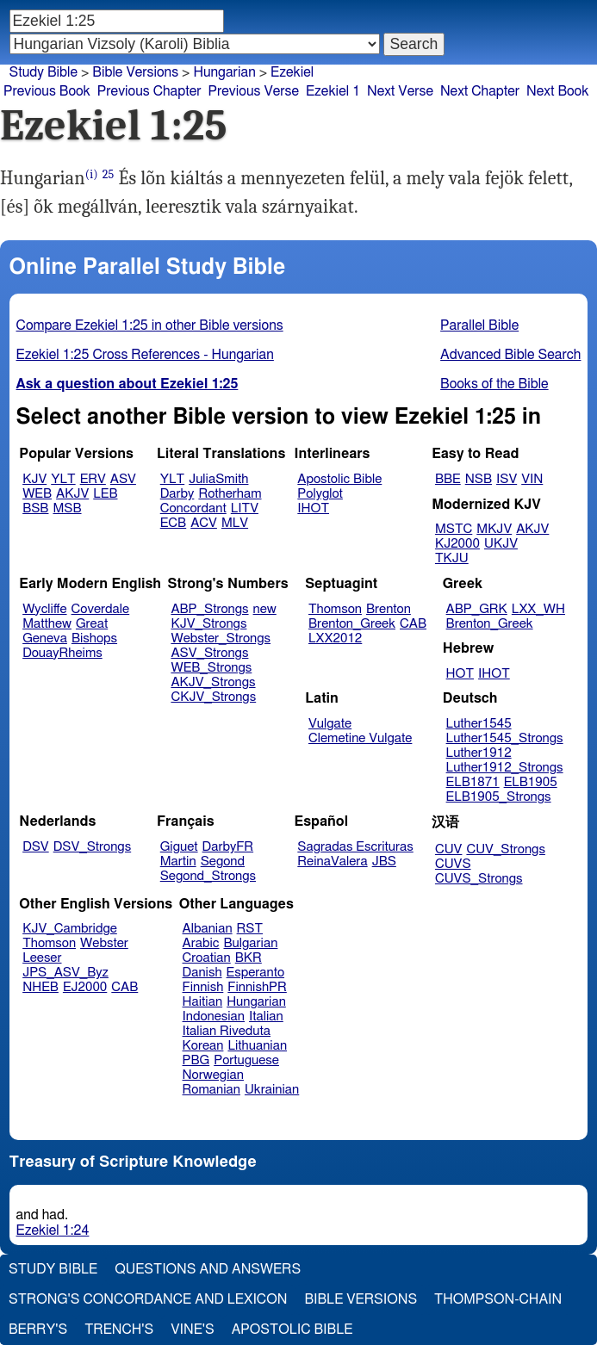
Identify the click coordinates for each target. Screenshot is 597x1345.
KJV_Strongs (208, 623)
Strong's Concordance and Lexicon (148, 1299)
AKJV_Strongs (213, 682)
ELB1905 (530, 782)
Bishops (94, 638)
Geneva (44, 638)
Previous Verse (253, 91)
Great (92, 623)
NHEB (40, 987)
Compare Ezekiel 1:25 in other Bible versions (149, 325)
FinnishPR (257, 987)
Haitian (203, 1001)
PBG (196, 1060)
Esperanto (256, 972)
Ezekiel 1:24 (53, 1230)
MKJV (494, 529)
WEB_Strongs (211, 667)
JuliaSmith (218, 479)
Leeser (41, 957)
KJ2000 (457, 543)
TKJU (452, 558)
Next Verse (400, 91)
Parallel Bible (479, 325)
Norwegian (213, 1075)
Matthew (47, 623)
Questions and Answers (208, 1269)
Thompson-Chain (498, 1299)
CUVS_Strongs (479, 878)
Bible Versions (135, 72)
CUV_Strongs (505, 849)
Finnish (203, 987)
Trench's (118, 1329)
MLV (234, 523)
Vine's (192, 1329)
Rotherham (229, 493)
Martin (178, 861)
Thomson (335, 609)
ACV (203, 523)
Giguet (179, 846)
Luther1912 (479, 753)
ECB (173, 523)
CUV (449, 849)
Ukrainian (272, 1089)
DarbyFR (228, 846)
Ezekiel (292, 72)
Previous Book (46, 91)
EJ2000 (85, 987)
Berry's (38, 1329)
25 (109, 174)
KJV (34, 479)
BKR (248, 957)
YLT (63, 479)
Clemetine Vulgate (360, 738)
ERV (93, 479)
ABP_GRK (476, 609)
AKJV (72, 493)
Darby (177, 493)
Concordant (193, 508)
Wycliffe (44, 609)
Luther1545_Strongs (504, 738)
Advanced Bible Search (510, 355)
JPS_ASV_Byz (65, 972)
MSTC (453, 529)
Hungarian (224, 72)
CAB (413, 623)
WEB (37, 493)
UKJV (501, 543)
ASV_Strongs (209, 653)
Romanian (211, 1089)
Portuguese (246, 1060)
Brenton (388, 609)
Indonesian (214, 1016)
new (265, 609)
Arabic (201, 943)
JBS (384, 861)
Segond (223, 861)
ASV (123, 479)
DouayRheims (62, 653)
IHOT (313, 508)
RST (250, 928)
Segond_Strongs (208, 876)
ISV (506, 479)
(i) (91, 174)
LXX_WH (538, 609)
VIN (532, 479)
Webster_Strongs (221, 638)
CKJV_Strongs (213, 697)
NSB (478, 479)
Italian (266, 1016)
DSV (35, 846)
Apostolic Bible (292, 1329)
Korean (203, 1045)
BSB (35, 508)
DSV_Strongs (92, 846)
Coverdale (101, 609)
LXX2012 (335, 638)
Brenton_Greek (351, 623)
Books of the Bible (494, 384)
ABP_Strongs (209, 609)
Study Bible (43, 72)
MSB (67, 508)
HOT (460, 673)
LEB (105, 493)
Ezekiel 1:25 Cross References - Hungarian (145, 355)
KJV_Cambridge (69, 928)
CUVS (453, 864)
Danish (202, 972)
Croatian (207, 957)
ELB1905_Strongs (498, 796)
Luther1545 (479, 723)
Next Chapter (479, 91)
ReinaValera (332, 861)
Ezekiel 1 (333, 91)
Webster (104, 943)
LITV (244, 508)
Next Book (557, 91)
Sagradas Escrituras (355, 846)
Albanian (208, 928)
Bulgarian (250, 943)
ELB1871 (473, 782)
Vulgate (329, 723)
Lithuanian (257, 1045)
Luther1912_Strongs (504, 767)
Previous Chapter (149, 91)
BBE (448, 479)
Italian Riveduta (227, 1031)
